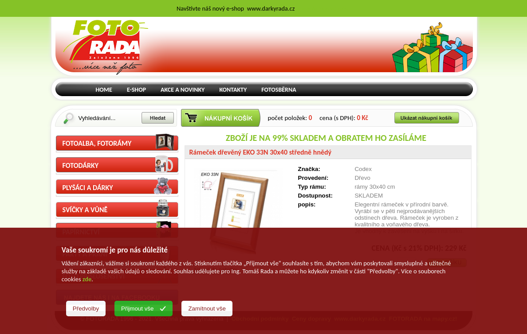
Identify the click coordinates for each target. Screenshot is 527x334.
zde (87, 279)
